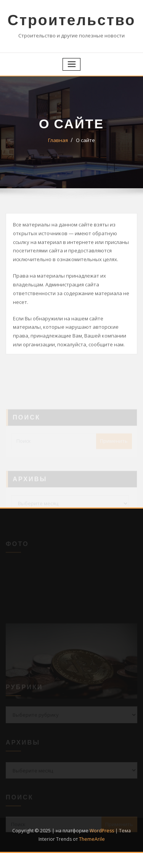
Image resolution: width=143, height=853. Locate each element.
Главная (58, 140)
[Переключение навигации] (72, 64)
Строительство (72, 19)
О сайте (85, 140)
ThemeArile (92, 839)
